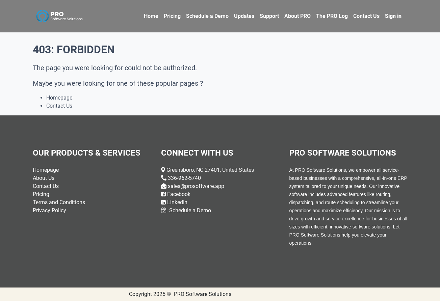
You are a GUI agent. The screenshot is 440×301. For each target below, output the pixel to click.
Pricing (41, 194)
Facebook (178, 194)
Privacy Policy (49, 210)
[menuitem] (151, 16)
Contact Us (59, 106)
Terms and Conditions (59, 202)
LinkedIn (177, 202)
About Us (43, 178)
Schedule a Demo (189, 210)
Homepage (59, 97)
